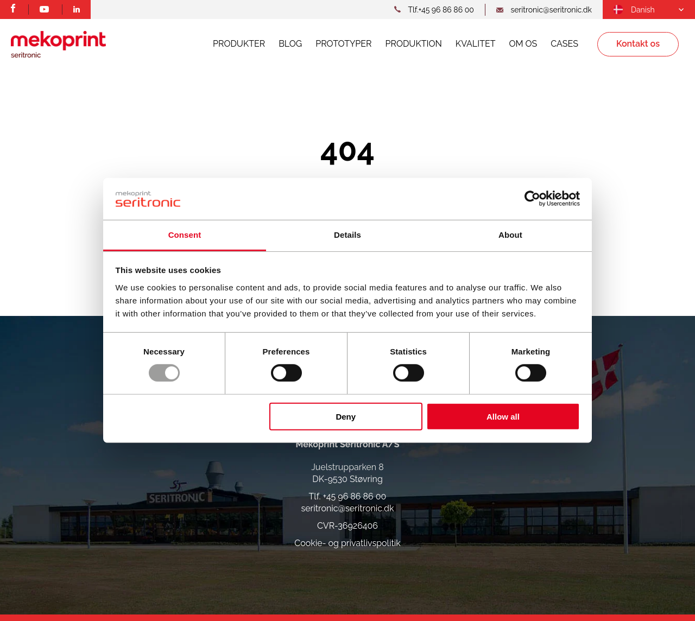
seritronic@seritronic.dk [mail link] (551, 9)
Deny (346, 416)
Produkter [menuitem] (239, 44)
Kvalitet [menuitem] (476, 44)
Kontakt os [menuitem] (638, 44)
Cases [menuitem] (564, 44)
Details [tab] (347, 234)
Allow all (503, 416)
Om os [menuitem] (523, 44)
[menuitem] (634, 10)
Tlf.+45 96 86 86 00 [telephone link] (440, 9)
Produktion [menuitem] (414, 44)
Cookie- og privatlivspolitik (347, 543)
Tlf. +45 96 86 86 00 (348, 496)
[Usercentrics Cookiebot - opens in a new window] (532, 199)
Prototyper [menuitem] (343, 44)
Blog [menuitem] (290, 44)
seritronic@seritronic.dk (347, 508)
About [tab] (510, 234)
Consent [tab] (184, 234)
